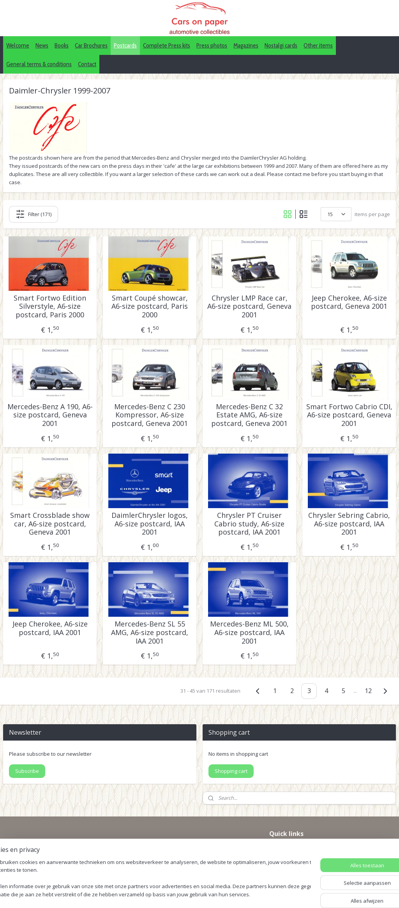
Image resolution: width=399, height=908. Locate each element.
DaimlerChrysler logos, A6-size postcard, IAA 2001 (149, 524)
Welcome (17, 45)
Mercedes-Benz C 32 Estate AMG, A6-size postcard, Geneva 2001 (249, 415)
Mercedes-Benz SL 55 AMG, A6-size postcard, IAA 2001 (149, 632)
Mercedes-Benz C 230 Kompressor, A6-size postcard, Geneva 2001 (149, 415)
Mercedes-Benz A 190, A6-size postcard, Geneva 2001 (50, 415)
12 (368, 690)
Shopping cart (231, 770)
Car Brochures (91, 45)
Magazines (245, 45)
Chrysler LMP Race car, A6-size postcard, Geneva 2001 (249, 306)
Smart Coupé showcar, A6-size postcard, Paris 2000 (149, 306)
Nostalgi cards (281, 45)
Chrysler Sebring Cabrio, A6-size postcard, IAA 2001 (349, 524)
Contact (87, 64)
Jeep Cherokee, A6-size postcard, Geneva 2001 (349, 302)
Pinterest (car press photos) (304, 857)
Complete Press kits (166, 45)
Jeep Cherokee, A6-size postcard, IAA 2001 (50, 628)
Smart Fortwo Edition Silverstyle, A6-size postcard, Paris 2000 (50, 306)
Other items (318, 45)
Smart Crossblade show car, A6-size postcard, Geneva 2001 (50, 524)
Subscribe (27, 770)
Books (62, 45)
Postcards (125, 45)
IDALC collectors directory (302, 848)
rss (213, 894)
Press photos (211, 45)
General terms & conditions (39, 64)
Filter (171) (33, 214)
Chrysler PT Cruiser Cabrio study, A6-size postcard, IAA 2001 (249, 524)
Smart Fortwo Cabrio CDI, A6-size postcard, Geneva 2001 (349, 415)
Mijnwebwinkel (311, 894)
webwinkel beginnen (243, 894)
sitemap (196, 894)
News (41, 45)
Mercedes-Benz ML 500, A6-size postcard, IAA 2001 (249, 632)
